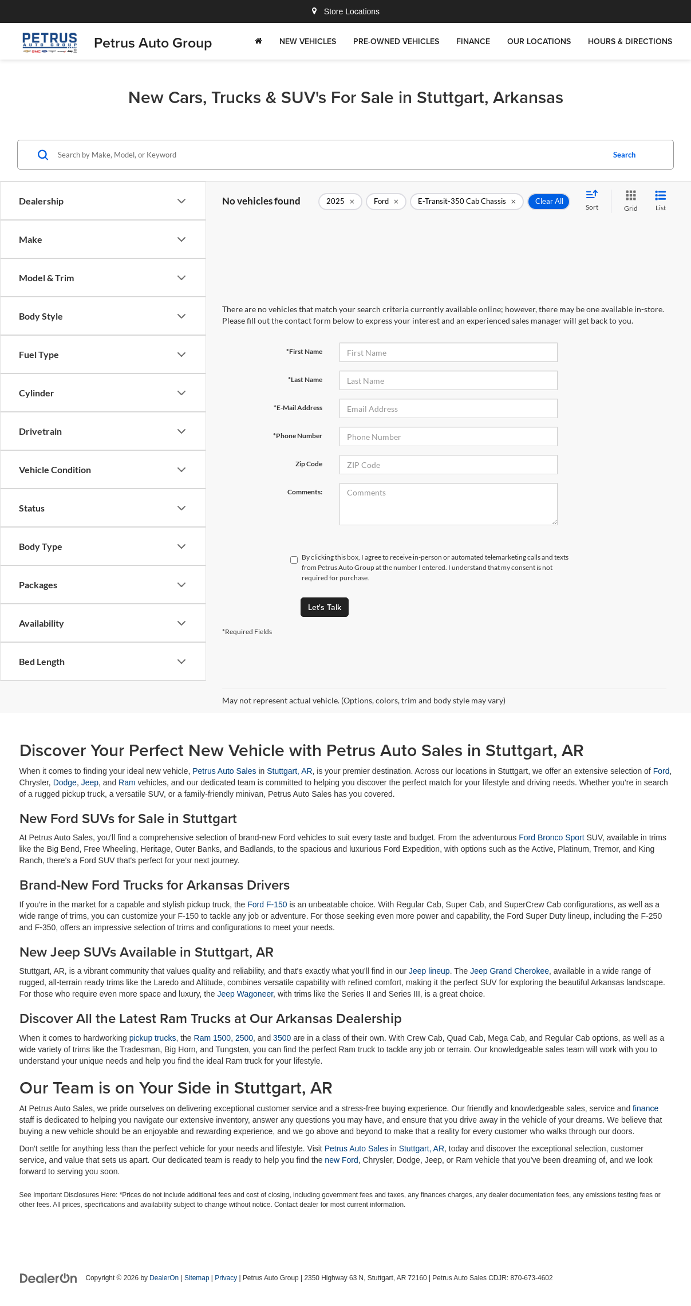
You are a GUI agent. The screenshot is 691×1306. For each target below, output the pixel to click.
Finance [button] (473, 41)
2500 (244, 1038)
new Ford (341, 1160)
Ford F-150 (267, 904)
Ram (127, 782)
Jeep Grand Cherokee (509, 970)
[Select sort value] (595, 201)
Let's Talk (324, 607)
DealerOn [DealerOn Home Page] (164, 1278)
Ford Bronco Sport (551, 837)
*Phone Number (297, 435)
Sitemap (197, 1278)
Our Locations (539, 41)
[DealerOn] (48, 1277)
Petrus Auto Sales (224, 771)
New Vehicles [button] (307, 41)
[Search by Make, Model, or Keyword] (329, 154)
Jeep (89, 782)
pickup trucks (152, 1038)
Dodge (65, 782)
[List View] (660, 201)
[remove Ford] (386, 201)
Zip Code (308, 463)
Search (624, 154)
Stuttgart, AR (289, 771)
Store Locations (345, 11)
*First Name (304, 351)
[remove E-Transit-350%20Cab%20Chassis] (467, 201)
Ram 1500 (212, 1038)
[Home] (258, 41)
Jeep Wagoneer (246, 993)
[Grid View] (628, 201)
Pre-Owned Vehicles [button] (396, 41)
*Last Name (305, 379)
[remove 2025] (340, 201)
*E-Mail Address (298, 407)
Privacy (226, 1278)
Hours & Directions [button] (630, 41)
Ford (661, 771)
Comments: (304, 491)
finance (645, 1108)
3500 (282, 1038)
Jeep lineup (429, 970)
